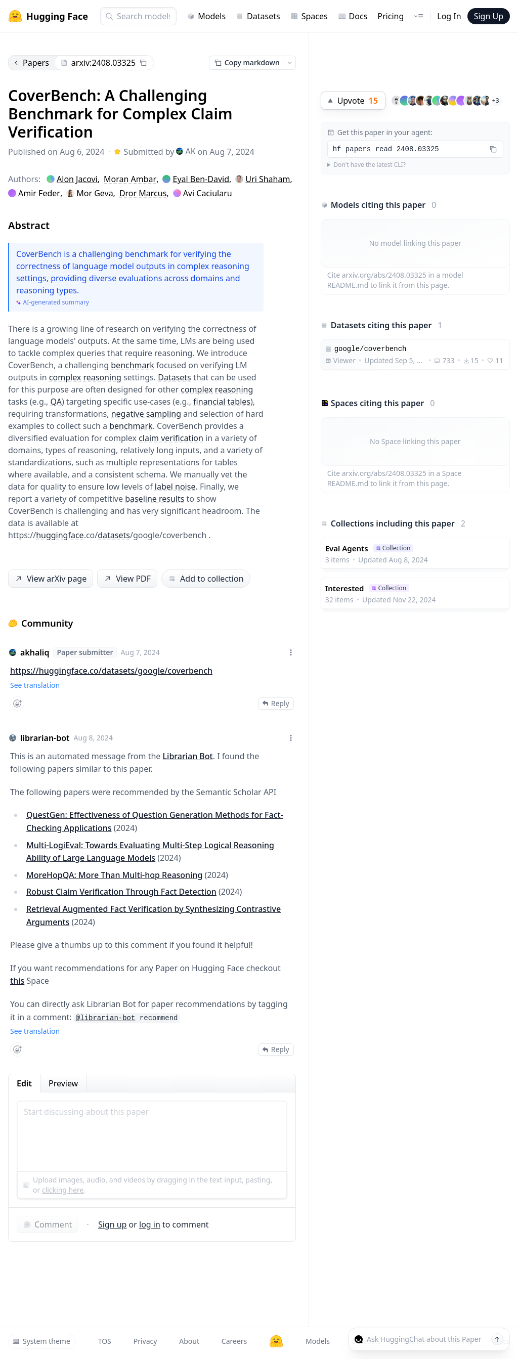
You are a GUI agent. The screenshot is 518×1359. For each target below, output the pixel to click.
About (189, 1341)
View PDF (126, 579)
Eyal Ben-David (200, 179)
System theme (41, 1341)
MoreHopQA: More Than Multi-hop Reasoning (114, 875)
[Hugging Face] (276, 1341)
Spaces (309, 16)
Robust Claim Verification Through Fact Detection (121, 891)
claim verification (171, 438)
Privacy (145, 1341)
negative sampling (146, 413)
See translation (35, 685)
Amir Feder (39, 193)
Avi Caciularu (207, 193)
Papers (31, 62)
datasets (114, 535)
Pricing (390, 16)
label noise (175, 486)
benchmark (132, 365)
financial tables (221, 401)
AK (185, 151)
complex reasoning (85, 377)
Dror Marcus (142, 193)
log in (149, 1224)
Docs (353, 16)
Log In (449, 16)
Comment (47, 1224)
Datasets (258, 16)
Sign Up (488, 16)
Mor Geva (94, 193)
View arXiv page (50, 579)
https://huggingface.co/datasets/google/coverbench (111, 670)
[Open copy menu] (290, 63)
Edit (24, 1083)
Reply (276, 703)
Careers (234, 1341)
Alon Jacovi (77, 179)
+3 (495, 100)
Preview (63, 1083)
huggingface (60, 535)
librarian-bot (45, 737)
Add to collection (205, 578)
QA (55, 401)
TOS (104, 1341)
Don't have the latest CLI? (369, 165)
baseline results (154, 498)
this (17, 980)
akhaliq (34, 652)
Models (206, 16)
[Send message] (497, 1339)
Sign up (112, 1224)
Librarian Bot (188, 756)
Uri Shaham (267, 179)
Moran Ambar (130, 179)
